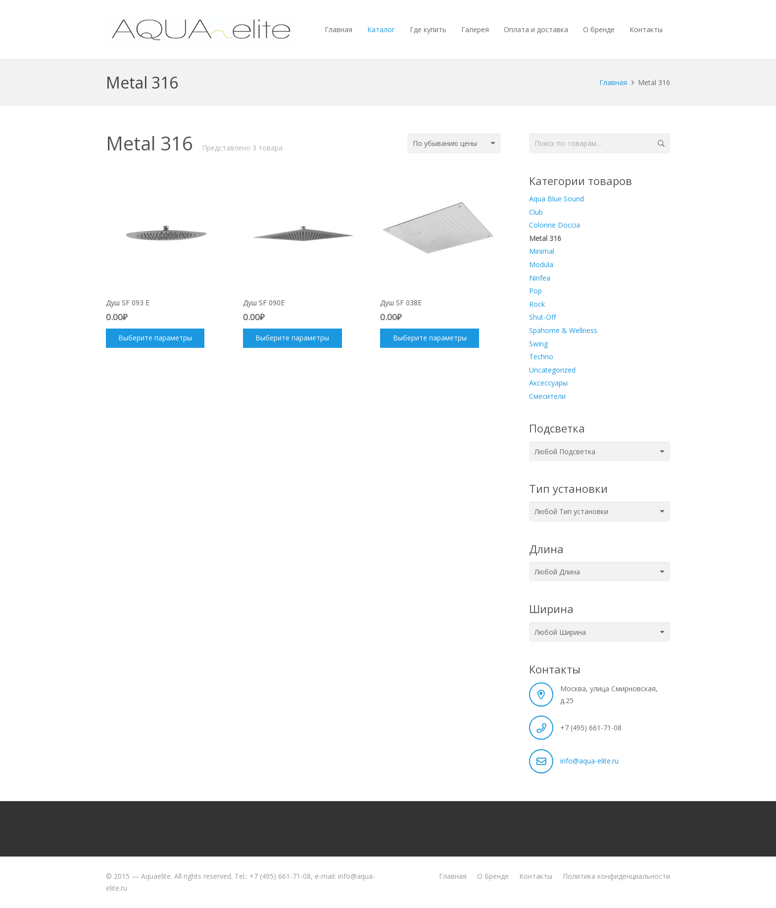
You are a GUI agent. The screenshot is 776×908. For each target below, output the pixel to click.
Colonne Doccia (554, 225)
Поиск (660, 143)
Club (536, 212)
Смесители (547, 396)
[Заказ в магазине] (454, 143)
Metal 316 (545, 238)
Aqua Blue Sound (556, 198)
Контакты (535, 876)
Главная (613, 82)
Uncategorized (552, 370)
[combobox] (599, 451)
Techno (541, 356)
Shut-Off (542, 317)
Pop (535, 290)
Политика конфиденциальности (616, 876)
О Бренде (493, 876)
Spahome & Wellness (563, 330)
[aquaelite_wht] (201, 30)
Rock (537, 304)
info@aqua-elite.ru (589, 760)
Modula (541, 264)
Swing (538, 343)
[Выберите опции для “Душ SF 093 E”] (155, 338)
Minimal (541, 251)
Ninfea (539, 278)
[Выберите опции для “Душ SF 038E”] (429, 338)
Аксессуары (548, 382)
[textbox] (564, 451)
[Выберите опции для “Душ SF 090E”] (292, 338)
